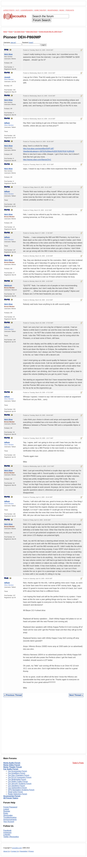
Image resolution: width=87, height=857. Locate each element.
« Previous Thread (13, 695)
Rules (5, 813)
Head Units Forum (15, 792)
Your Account (8, 822)
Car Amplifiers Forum (16, 773)
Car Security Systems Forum (19, 784)
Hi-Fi (17, 10)
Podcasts (70, 10)
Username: (13, 44)
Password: (31, 44)
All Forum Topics (10, 798)
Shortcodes (8, 815)
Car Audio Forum (10, 769)
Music (61, 10)
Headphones (53, 10)
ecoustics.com (17, 848)
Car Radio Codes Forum (18, 781)
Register (6, 811)
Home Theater (40, 10)
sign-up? (13, 42)
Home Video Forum (11, 765)
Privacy (31, 851)
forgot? (31, 42)
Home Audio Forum (11, 763)
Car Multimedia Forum (17, 779)
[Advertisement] (43, 727)
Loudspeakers (27, 10)
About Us (6, 851)
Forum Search (41, 20)
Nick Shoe (8, 54)
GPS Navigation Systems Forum (21, 790)
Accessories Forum (11, 796)
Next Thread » (76, 695)
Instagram (7, 832)
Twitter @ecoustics (11, 837)
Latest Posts (8, 10)
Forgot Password (10, 807)
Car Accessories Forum (17, 771)
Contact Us (15, 851)
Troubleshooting (9, 817)
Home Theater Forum (12, 767)
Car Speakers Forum (16, 786)
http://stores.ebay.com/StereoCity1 (37, 160)
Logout (6, 809)
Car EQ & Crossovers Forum (19, 777)
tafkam (7, 123)
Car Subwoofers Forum (17, 788)
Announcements (10, 819)
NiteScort (8, 285)
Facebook (7, 830)
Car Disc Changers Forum (18, 775)
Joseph (7, 77)
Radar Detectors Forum (17, 794)
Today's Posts (78, 763)
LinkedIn (6, 835)
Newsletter (23, 851)
